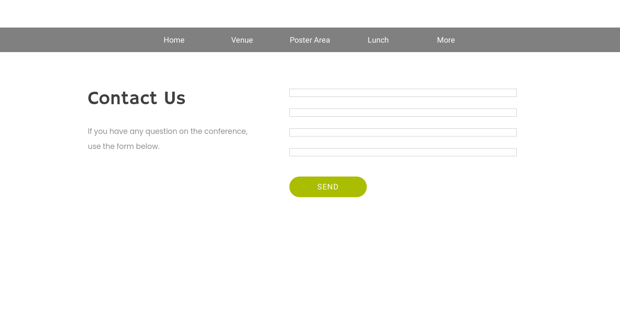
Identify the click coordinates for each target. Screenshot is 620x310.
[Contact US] (583, 14)
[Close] (17, 13)
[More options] (446, 40)
